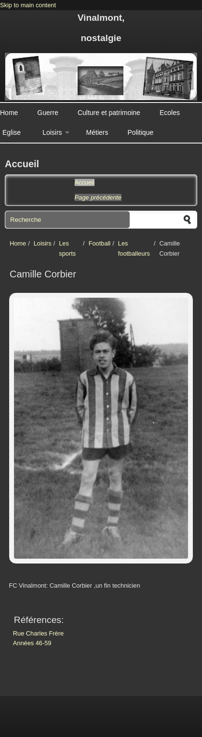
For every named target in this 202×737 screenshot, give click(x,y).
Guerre (47, 112)
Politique (141, 132)
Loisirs (52, 132)
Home (9, 112)
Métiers (97, 132)
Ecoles (170, 112)
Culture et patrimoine (109, 112)
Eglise (11, 132)
